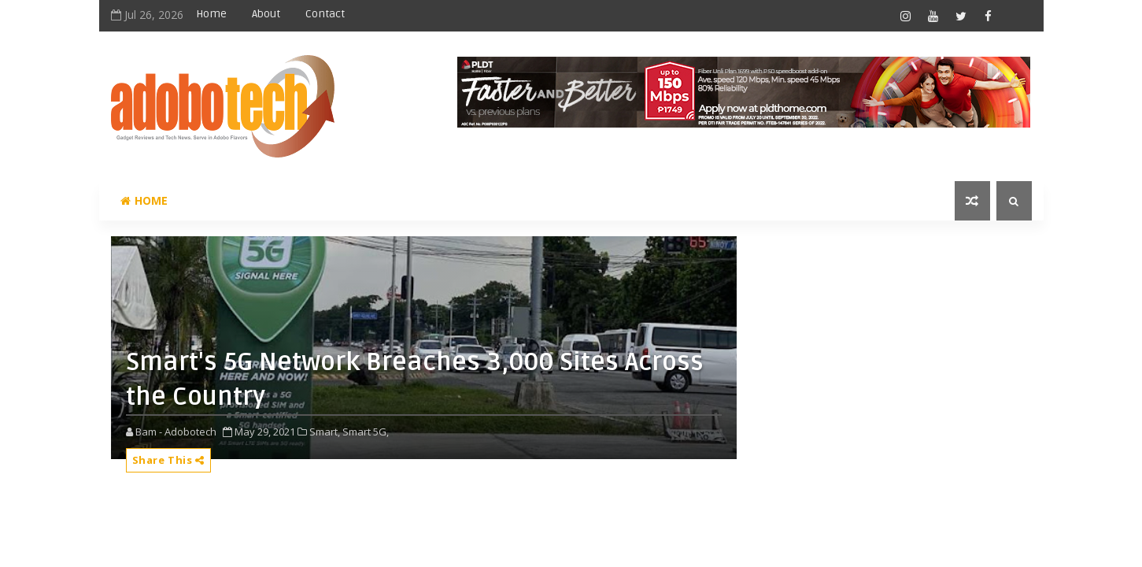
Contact (325, 13)
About (266, 13)
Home (211, 13)
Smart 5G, (365, 431)
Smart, (324, 431)
